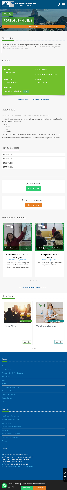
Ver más (27, 342)
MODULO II (7, 159)
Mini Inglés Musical (46, 326)
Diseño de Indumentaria (10, 416)
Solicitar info (40, 488)
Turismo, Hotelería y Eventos (12, 373)
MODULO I (7, 155)
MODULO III (8, 163)
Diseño (4, 366)
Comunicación (6, 369)
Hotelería (5, 430)
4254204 (25, 464)
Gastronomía (6, 376)
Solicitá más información (40, 100)
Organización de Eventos (11, 434)
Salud (3, 401)
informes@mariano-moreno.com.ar (20, 466)
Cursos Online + (26, 321)
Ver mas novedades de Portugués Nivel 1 (33, 287)
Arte (3, 380)
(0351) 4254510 (16, 464)
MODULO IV (8, 167)
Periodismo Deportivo (10, 437)
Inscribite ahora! (23, 100)
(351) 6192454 (16, 462)
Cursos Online (7, 398)
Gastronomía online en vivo (11, 427)
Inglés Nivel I (11, 326)
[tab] (33, 154)
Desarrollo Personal (9, 391)
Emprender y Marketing (10, 387)
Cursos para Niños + (56, 321)
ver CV (26, 91)
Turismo (5, 441)
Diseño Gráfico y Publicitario (12, 419)
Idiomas (4, 384)
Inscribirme (26, 488)
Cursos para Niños (8, 394)
